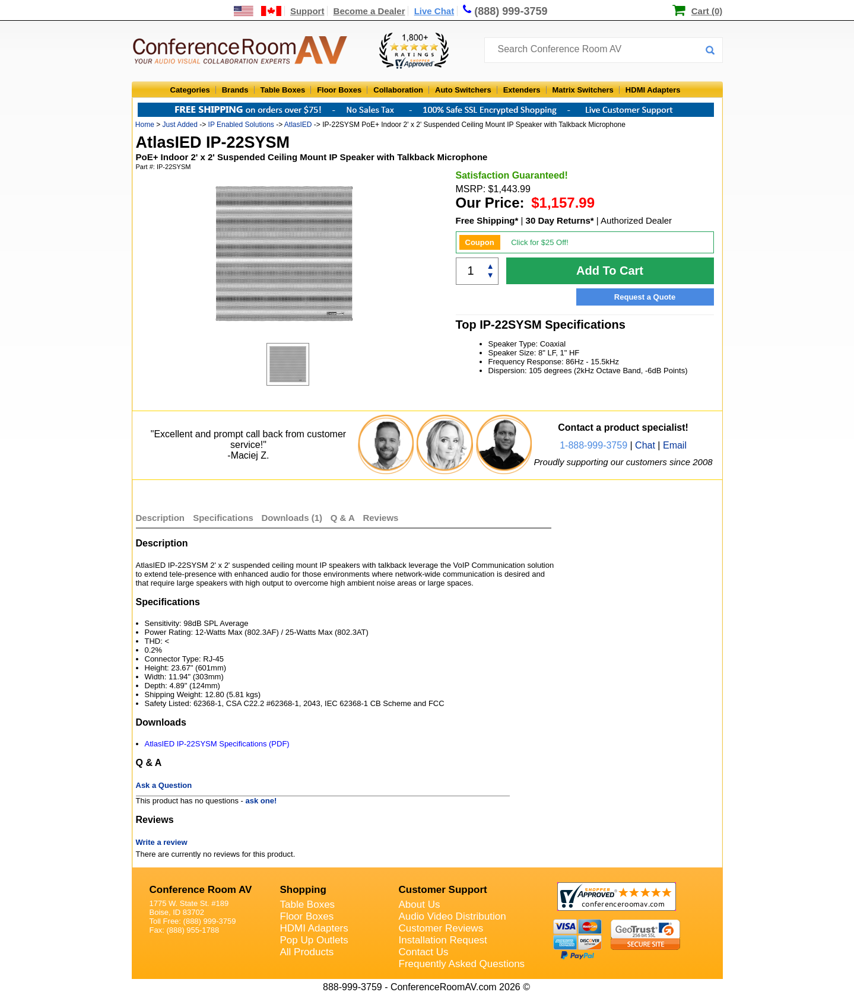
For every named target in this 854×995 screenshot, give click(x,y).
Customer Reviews (441, 928)
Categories (190, 89)
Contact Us (424, 952)
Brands (235, 89)
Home (144, 124)
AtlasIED (298, 124)
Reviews (380, 518)
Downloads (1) (292, 518)
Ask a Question (164, 785)
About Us (419, 904)
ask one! (261, 800)
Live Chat (434, 11)
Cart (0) (707, 11)
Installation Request (443, 940)
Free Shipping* (487, 220)
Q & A (344, 518)
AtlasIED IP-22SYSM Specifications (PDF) (217, 743)
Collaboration (398, 89)
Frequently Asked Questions (462, 963)
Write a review (162, 842)
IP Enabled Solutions (241, 124)
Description (160, 518)
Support (307, 11)
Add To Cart (609, 270)
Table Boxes (283, 89)
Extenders (522, 89)
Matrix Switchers (583, 89)
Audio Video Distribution (452, 916)
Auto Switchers (463, 89)
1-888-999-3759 (593, 445)
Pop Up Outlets (314, 940)
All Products (307, 952)
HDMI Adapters (653, 89)
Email (675, 445)
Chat (645, 445)
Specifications (223, 518)
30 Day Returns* (560, 220)
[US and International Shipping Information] (258, 11)
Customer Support (443, 889)
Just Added (180, 124)
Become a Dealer (369, 11)
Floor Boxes (339, 89)
